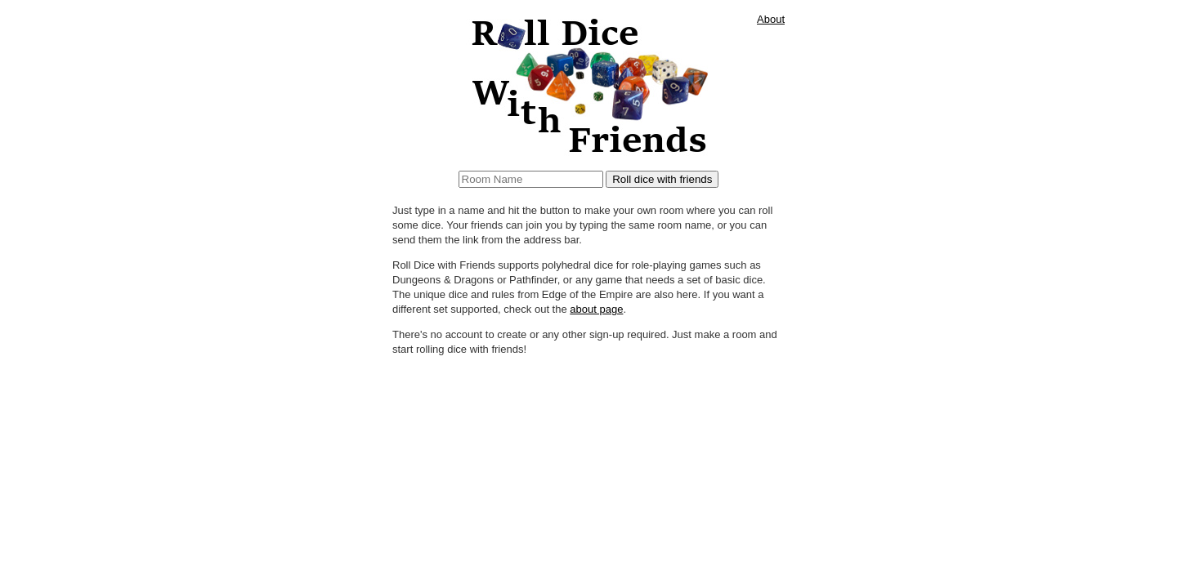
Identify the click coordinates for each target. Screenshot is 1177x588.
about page (596, 309)
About (771, 19)
